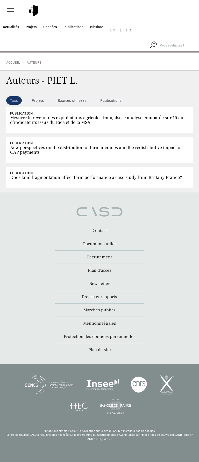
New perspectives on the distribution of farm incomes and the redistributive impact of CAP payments (96, 150)
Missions (96, 27)
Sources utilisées (72, 100)
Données (50, 27)
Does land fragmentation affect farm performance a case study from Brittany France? (96, 177)
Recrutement (99, 257)
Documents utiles (99, 244)
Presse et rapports (99, 297)
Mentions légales (99, 323)
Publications (73, 27)
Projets (31, 27)
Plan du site (99, 350)
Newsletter (99, 283)
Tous (14, 100)
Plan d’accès (99, 270)
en (112, 30)
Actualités (11, 27)
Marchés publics (99, 310)
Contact (100, 230)
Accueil (13, 62)
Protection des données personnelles (100, 336)
